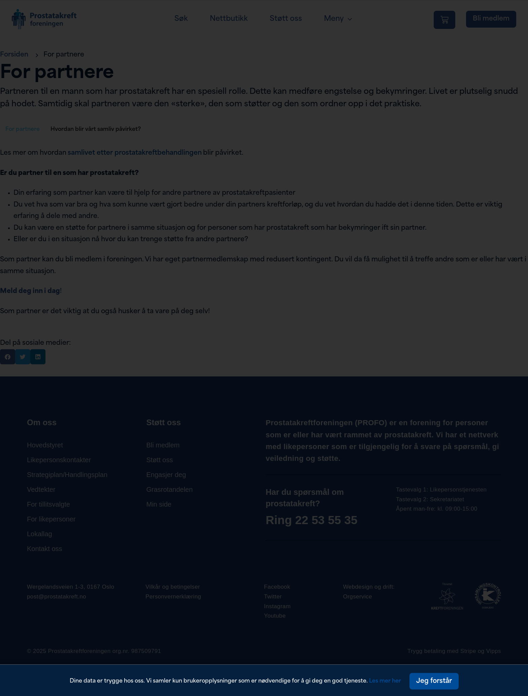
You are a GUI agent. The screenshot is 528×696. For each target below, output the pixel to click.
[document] (264, 348)
